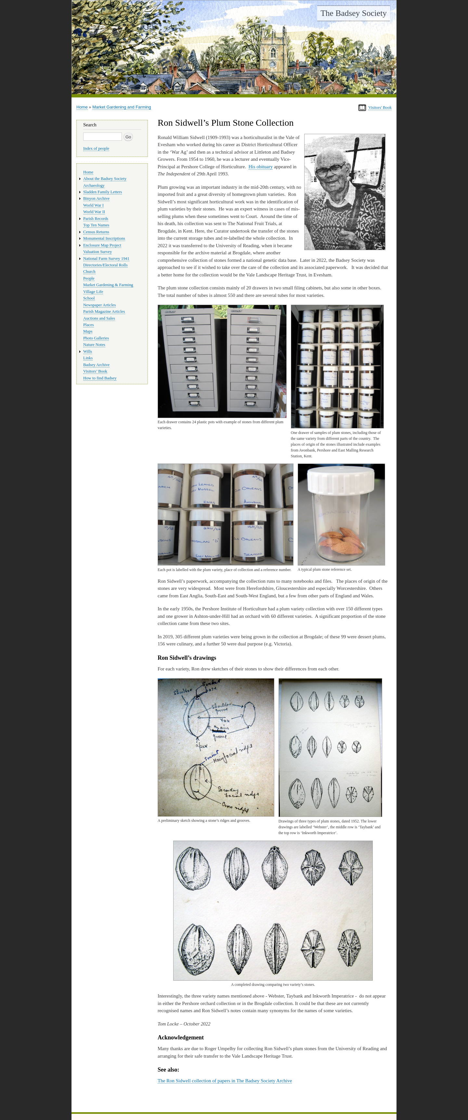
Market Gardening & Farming (108, 285)
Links (88, 358)
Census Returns (96, 232)
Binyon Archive (96, 198)
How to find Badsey (100, 378)
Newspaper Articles (99, 305)
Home (82, 107)
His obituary (261, 166)
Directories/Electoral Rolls (105, 265)
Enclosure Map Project (102, 245)
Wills (87, 351)
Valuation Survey (97, 251)
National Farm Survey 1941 (106, 258)
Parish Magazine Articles (104, 311)
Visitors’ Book (95, 371)
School (89, 298)
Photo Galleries (96, 338)
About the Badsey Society (104, 178)
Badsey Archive (96, 365)
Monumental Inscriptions (104, 238)
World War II (94, 212)
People (89, 278)
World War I (93, 205)
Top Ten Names (96, 225)
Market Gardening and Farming (121, 107)
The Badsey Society (353, 13)
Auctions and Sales (99, 318)
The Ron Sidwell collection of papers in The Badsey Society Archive (225, 1080)
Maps (87, 331)
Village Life (93, 291)
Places (88, 325)
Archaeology (94, 185)
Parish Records (95, 218)
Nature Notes (94, 344)
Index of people (96, 148)
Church (89, 271)
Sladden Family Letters (102, 192)
